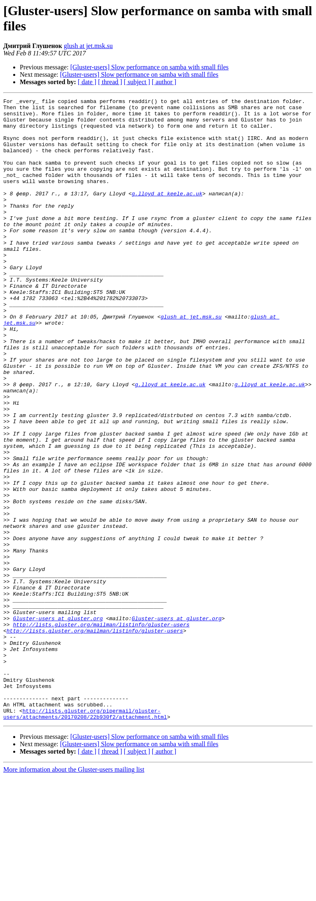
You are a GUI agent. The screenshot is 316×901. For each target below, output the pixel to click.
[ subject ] (137, 81)
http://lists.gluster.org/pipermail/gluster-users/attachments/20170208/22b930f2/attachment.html (85, 837)
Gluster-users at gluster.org (57, 723)
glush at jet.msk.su (88, 45)
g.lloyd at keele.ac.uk (167, 213)
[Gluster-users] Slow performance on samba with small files (149, 67)
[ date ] (87, 81)
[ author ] (164, 81)
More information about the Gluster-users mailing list (73, 893)
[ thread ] (110, 81)
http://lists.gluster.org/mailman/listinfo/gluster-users (101, 730)
